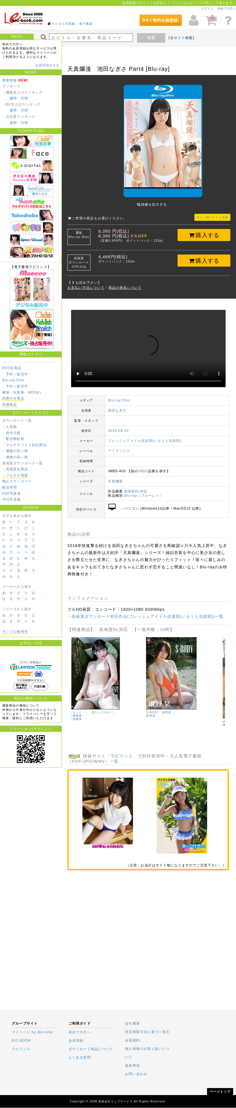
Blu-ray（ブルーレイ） (143, 491)
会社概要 (132, 1023)
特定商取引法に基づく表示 (147, 1032)
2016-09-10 (118, 426)
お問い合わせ (136, 1074)
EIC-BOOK (21, 1041)
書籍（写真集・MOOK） (23, 392)
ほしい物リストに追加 (212, 213)
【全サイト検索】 (181, 38)
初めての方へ (226, 8)
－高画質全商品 (15, 469)
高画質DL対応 (136, 487)
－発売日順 (11, 433)
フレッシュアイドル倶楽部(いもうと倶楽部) (144, 437)
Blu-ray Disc (119, 396)
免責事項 (132, 1066)
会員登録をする (47, 65)
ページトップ (220, 1091)
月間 (24, 98)
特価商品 (9, 405)
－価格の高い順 (15, 457)
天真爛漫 (115, 477)
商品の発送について (125, 283)
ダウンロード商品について (91, 1049)
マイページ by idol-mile (32, 1032)
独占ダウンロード (17, 481)
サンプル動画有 (15, 632)
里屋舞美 (154, 714)
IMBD (143, 467)
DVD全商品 (12, 368)
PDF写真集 (11, 494)
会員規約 (132, 1040)
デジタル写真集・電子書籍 (71, 23)
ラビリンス (121, 751)
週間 (13, 98)
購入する (204, 231)
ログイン (207, 8)
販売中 (22, 374)
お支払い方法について (86, 283)
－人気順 (9, 427)
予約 (9, 374)
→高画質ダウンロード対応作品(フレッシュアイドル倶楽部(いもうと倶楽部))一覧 (145, 612)
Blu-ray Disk (13, 380)
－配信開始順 (13, 439)
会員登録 (76, 1041)
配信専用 (9, 487)
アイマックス (119, 447)
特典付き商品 (13, 398)
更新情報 (9, 80)
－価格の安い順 (15, 451)
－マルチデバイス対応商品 (24, 445)
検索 (151, 37)
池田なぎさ (117, 406)
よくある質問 (80, 1057)
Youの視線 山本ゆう (86, 708)
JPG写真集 (11, 499)
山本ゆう (77, 711)
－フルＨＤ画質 (15, 475)
